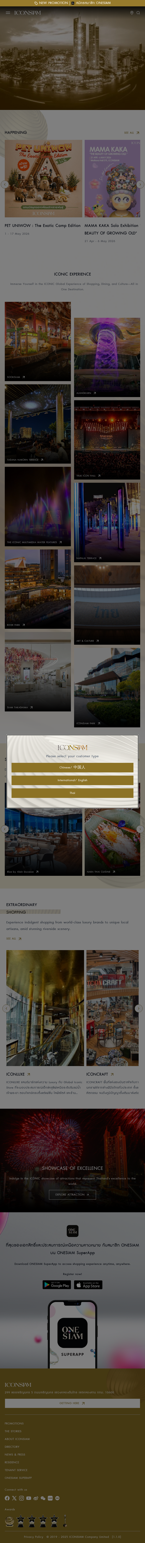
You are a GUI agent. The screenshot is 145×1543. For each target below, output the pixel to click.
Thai (72, 793)
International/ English (72, 780)
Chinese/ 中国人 (72, 767)
